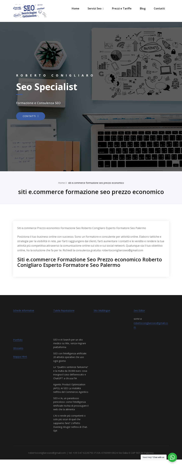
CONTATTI (30, 116)
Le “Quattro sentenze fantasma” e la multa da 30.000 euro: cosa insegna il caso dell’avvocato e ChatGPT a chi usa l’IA (70, 374)
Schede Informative (24, 310)
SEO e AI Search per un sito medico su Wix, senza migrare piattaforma (70, 343)
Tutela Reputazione (64, 310)
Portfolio (18, 339)
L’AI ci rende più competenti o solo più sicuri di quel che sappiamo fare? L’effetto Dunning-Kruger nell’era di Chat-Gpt (70, 430)
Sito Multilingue (102, 310)
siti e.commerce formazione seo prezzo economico (96, 182)
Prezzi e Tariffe (122, 8)
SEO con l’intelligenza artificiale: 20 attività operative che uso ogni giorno (70, 356)
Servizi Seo (96, 8)
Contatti (159, 8)
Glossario (18, 348)
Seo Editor (140, 310)
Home (75, 8)
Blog (143, 8)
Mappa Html (20, 356)
